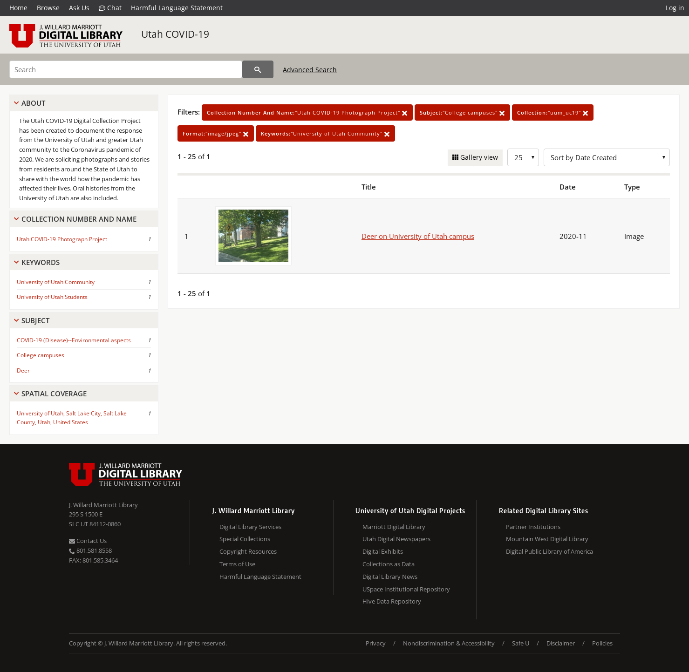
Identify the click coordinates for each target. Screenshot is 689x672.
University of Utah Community (56, 282)
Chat (110, 8)
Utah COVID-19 (175, 34)
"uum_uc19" (552, 112)
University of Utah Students (52, 297)
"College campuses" (462, 112)
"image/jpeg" (216, 133)
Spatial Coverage (54, 393)
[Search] (125, 69)
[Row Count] (523, 157)
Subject (35, 320)
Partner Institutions (533, 527)
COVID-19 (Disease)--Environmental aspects (74, 340)
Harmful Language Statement (177, 7)
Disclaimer (560, 643)
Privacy (376, 643)
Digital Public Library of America (549, 551)
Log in (675, 7)
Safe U (520, 643)
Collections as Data (388, 564)
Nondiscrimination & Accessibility (449, 643)
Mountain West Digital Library (547, 539)
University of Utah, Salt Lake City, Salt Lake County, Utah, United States (72, 417)
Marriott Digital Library (393, 527)
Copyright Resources (248, 551)
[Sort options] (607, 157)
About (33, 103)
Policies (602, 643)
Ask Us (79, 7)
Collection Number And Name (78, 219)
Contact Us (88, 540)
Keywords (40, 262)
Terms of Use (237, 564)
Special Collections (244, 539)
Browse (48, 7)
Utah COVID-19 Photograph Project (62, 239)
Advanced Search (310, 69)
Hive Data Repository (391, 601)
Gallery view (478, 157)
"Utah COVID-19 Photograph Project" (307, 112)
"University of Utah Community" (325, 133)
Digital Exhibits (382, 551)
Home (18, 7)
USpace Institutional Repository (406, 589)
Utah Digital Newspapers (396, 539)
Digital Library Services (250, 527)
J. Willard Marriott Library (103, 505)
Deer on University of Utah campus (418, 236)
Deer (23, 370)
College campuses (40, 355)
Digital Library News (389, 576)
